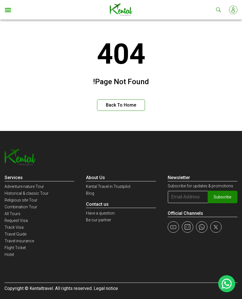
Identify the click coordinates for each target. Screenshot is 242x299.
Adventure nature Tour (24, 186)
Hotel (9, 254)
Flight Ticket (15, 247)
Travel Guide (15, 234)
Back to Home (121, 105)
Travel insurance (19, 241)
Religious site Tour (21, 200)
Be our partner (98, 220)
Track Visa (14, 227)
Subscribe (223, 197)
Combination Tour (21, 207)
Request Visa (16, 220)
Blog (90, 193)
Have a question (100, 213)
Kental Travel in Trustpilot (108, 186)
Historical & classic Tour (27, 193)
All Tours (12, 213)
